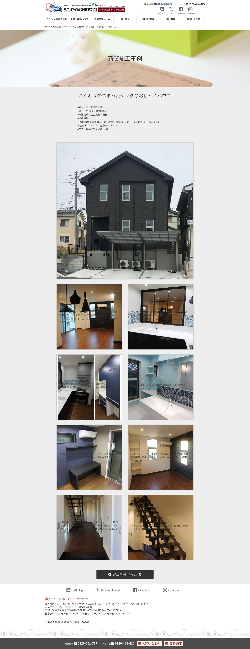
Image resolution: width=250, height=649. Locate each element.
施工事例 (125, 19)
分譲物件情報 (147, 19)
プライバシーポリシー (76, 598)
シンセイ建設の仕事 (57, 19)
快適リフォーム (102, 19)
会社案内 (170, 19)
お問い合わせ (193, 19)
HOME (48, 26)
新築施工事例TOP (63, 26)
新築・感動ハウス (79, 19)
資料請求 (173, 643)
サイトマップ (55, 598)
